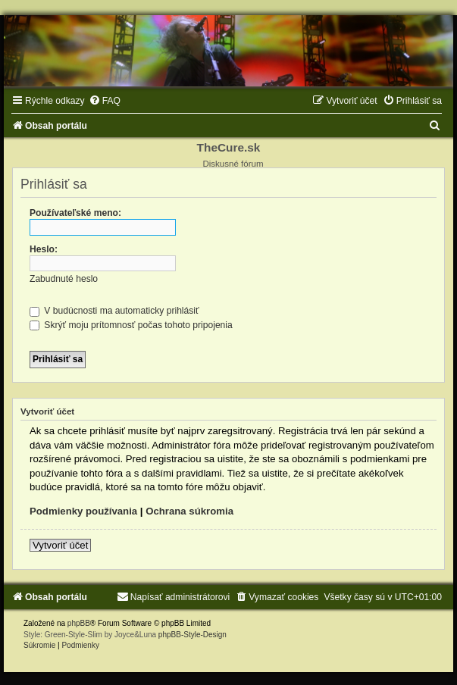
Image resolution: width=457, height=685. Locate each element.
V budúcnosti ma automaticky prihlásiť (114, 310)
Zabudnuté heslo (64, 279)
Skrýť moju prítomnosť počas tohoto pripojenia (131, 325)
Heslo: (44, 249)
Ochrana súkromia (189, 511)
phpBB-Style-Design (192, 634)
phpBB (78, 623)
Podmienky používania (83, 511)
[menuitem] (105, 100)
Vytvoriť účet (60, 545)
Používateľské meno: (75, 213)
